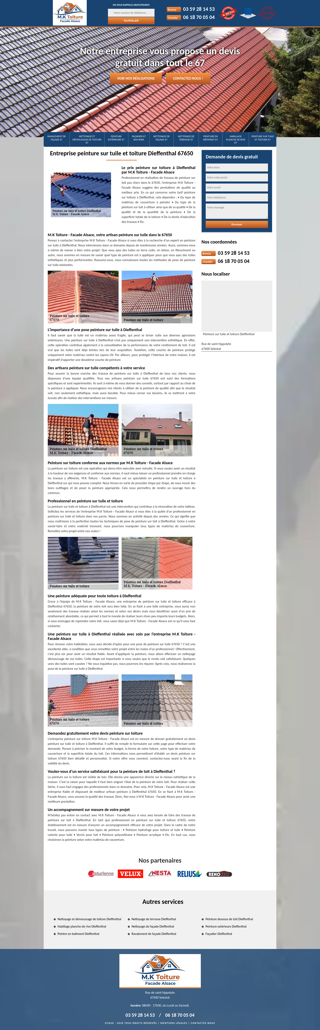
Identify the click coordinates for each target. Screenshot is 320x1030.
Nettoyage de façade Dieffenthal (153, 926)
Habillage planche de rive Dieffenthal (82, 926)
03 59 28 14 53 (199, 9)
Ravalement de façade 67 (57, 138)
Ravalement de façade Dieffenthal (154, 934)
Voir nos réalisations (136, 78)
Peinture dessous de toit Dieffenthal (229, 919)
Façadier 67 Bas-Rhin (139, 138)
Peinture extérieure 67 (116, 138)
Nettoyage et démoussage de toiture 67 (86, 139)
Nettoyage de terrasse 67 (186, 138)
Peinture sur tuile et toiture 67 (262, 138)
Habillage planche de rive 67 (235, 139)
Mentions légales (173, 1023)
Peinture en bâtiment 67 (210, 138)
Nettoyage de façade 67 (161, 138)
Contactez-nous (203, 1023)
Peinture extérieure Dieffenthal (226, 926)
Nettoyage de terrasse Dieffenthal (154, 919)
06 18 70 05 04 (199, 17)
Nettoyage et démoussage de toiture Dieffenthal (89, 919)
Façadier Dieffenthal (219, 934)
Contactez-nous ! (188, 78)
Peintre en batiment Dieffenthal (78, 934)
